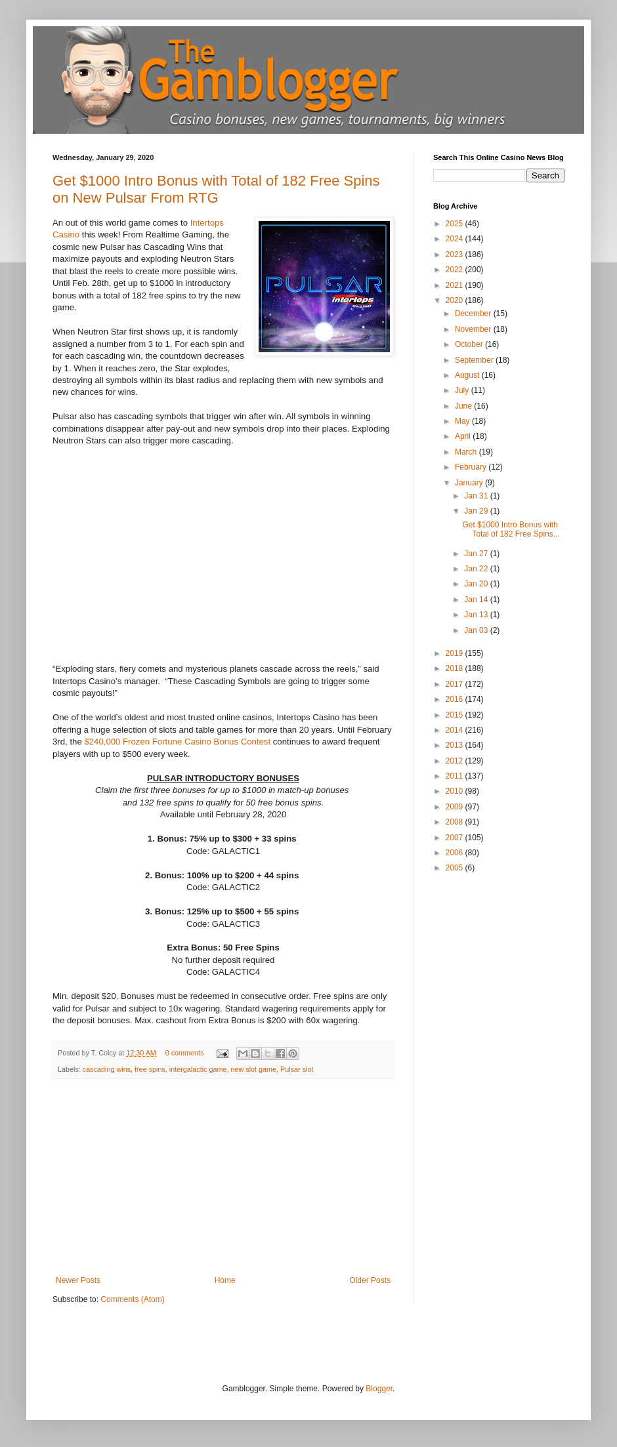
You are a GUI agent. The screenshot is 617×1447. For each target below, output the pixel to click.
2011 (455, 776)
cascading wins (107, 1069)
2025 (455, 223)
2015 (455, 715)
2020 (455, 300)
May (463, 421)
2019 (455, 653)
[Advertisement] (223, 1177)
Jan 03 (477, 630)
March (467, 452)
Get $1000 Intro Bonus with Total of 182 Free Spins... (510, 529)
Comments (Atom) (132, 1299)
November (474, 329)
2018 (455, 668)
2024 (455, 238)
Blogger (379, 1388)
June (464, 406)
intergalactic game (198, 1069)
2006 (455, 852)
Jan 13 (477, 614)
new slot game (253, 1069)
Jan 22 (477, 568)
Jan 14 (477, 599)
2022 (455, 269)
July (463, 390)
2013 (455, 745)
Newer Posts (78, 1280)
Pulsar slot (296, 1069)
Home (225, 1280)
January (470, 482)
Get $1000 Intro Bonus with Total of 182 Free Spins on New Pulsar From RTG (216, 189)
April (464, 436)
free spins (150, 1069)
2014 (455, 730)
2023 (455, 254)
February (471, 467)
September (475, 360)
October (470, 344)
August (468, 375)
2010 (455, 791)
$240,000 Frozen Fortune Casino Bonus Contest (177, 741)
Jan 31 (477, 495)
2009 (455, 806)
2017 (455, 684)
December (474, 313)
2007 (455, 837)
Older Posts (370, 1280)
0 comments (184, 1053)
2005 (455, 867)
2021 (455, 285)
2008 (455, 821)
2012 (455, 760)
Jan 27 (477, 553)
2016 (455, 699)
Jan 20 (477, 583)
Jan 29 (477, 511)
